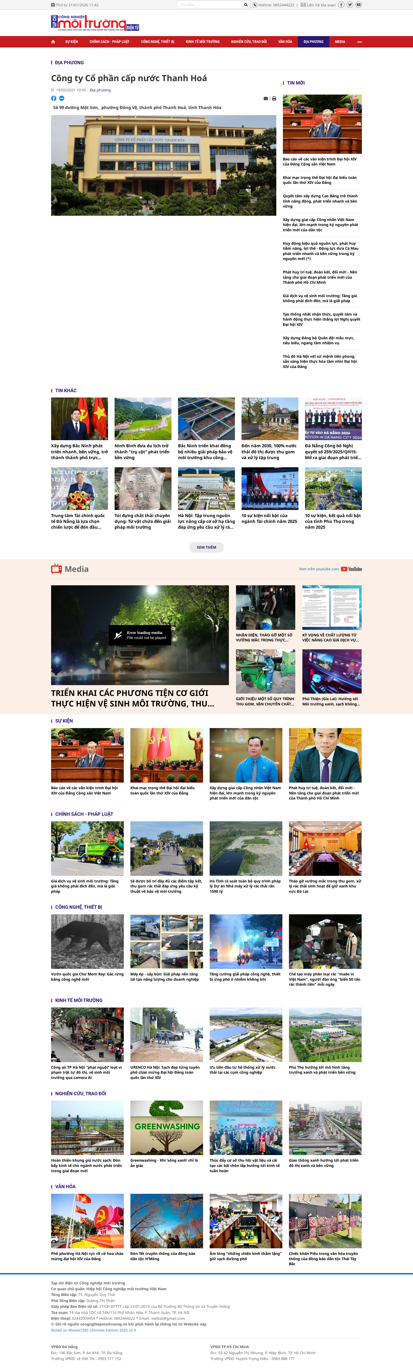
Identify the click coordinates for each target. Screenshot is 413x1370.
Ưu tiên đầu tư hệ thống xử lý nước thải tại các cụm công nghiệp (243, 1070)
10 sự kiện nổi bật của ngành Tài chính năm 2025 (269, 518)
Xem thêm (206, 547)
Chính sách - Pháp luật (110, 42)
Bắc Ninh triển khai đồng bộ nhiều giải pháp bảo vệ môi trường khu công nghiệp (205, 451)
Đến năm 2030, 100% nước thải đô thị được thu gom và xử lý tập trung (269, 451)
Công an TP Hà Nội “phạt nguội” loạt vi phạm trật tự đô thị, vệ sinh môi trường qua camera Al (86, 1072)
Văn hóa (285, 42)
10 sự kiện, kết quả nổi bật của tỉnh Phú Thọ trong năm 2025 (333, 521)
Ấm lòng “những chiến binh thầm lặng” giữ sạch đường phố (246, 1256)
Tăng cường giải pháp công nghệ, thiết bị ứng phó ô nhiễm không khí (245, 976)
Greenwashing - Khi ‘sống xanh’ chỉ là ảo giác (164, 1163)
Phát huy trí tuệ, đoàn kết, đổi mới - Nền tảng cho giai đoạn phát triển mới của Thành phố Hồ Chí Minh (320, 277)
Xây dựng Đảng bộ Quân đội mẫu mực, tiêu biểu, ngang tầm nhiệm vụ (318, 340)
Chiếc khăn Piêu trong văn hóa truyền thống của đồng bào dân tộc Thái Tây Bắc (323, 1258)
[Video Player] (140, 635)
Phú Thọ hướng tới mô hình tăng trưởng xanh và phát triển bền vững (322, 1070)
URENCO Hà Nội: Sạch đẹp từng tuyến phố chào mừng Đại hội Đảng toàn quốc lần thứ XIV (165, 1072)
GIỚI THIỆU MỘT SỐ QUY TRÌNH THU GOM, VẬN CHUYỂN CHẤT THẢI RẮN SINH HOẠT (265, 701)
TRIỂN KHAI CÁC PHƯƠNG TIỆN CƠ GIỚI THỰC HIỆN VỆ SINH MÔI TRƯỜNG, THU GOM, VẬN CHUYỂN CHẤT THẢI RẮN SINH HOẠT (131, 698)
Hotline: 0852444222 (276, 4)
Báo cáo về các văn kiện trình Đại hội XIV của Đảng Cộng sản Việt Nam (320, 161)
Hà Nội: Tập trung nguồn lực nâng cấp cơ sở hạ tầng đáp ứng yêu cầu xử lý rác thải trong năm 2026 (206, 521)
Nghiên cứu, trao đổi (249, 42)
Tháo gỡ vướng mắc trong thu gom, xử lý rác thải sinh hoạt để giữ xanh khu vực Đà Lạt (325, 886)
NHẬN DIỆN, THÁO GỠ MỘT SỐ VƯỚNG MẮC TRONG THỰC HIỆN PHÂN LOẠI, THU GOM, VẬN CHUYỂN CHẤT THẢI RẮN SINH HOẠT (264, 637)
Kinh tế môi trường (203, 42)
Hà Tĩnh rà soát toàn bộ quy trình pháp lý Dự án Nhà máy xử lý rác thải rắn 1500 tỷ (245, 886)
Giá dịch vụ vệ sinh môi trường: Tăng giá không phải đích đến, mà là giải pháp (320, 298)
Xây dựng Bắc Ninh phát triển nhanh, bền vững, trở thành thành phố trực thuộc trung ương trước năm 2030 (79, 451)
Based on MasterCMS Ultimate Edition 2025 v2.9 (93, 1330)
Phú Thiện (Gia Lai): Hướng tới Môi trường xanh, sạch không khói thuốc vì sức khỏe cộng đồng (330, 701)
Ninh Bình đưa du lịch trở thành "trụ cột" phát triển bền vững (142, 451)
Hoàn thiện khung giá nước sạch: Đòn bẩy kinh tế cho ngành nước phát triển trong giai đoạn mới (86, 1165)
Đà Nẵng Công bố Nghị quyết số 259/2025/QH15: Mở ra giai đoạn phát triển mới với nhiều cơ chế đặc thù (333, 451)
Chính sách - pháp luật (84, 814)
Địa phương (313, 42)
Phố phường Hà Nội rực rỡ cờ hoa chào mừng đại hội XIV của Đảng (87, 1256)
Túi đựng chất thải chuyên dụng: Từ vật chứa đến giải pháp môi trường (143, 521)
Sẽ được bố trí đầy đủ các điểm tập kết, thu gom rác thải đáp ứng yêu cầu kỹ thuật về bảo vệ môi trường (166, 886)
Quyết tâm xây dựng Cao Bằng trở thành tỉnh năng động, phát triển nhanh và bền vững (320, 201)
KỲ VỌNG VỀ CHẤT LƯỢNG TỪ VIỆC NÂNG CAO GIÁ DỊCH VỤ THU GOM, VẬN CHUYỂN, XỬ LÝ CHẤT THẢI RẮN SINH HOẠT (331, 637)
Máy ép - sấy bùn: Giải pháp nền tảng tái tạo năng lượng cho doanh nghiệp (164, 976)
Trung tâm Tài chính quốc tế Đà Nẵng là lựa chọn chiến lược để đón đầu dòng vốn (78, 521)
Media (340, 42)
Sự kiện (71, 42)
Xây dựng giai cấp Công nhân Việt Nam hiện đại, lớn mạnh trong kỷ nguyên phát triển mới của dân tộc (320, 224)
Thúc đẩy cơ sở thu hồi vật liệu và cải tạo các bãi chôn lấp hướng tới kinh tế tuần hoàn (245, 1165)
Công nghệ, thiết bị (157, 42)
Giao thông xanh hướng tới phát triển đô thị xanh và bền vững (323, 1163)
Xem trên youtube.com (319, 568)
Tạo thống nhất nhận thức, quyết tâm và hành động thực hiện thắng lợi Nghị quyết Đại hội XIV (321, 319)
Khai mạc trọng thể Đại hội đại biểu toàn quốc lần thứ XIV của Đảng (320, 180)
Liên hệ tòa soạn (321, 4)
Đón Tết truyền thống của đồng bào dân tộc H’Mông (162, 1256)
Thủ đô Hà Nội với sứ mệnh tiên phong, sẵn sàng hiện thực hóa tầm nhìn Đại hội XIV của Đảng (320, 361)
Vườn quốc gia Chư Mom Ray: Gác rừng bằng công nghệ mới (87, 976)
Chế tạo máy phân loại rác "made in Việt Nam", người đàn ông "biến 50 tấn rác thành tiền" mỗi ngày (324, 979)
